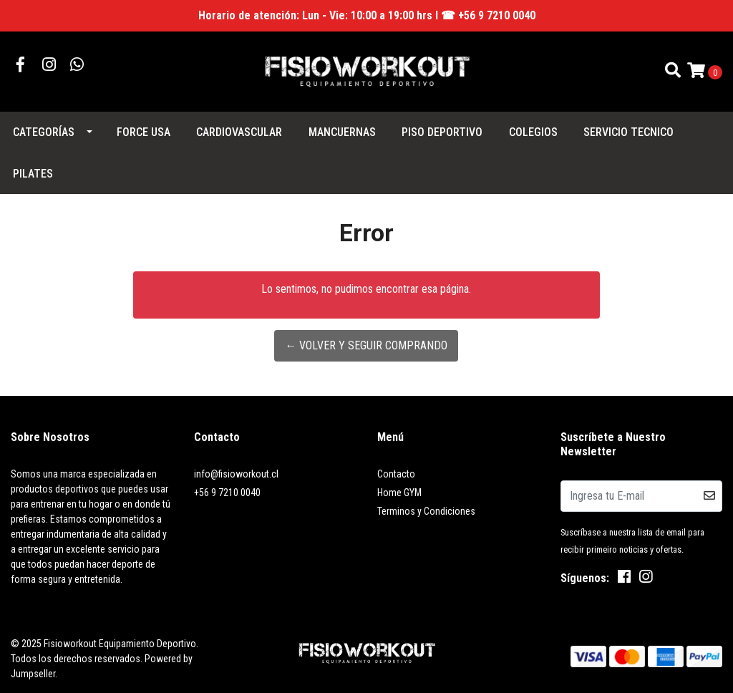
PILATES (33, 173)
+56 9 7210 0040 (227, 492)
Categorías (43, 132)
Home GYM (399, 492)
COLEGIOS (533, 132)
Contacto (396, 474)
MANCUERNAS (342, 132)
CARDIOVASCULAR (239, 132)
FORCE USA (143, 132)
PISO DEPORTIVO (442, 132)
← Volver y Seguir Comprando (366, 345)
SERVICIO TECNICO (628, 132)
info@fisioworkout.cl (236, 474)
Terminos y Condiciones (426, 511)
